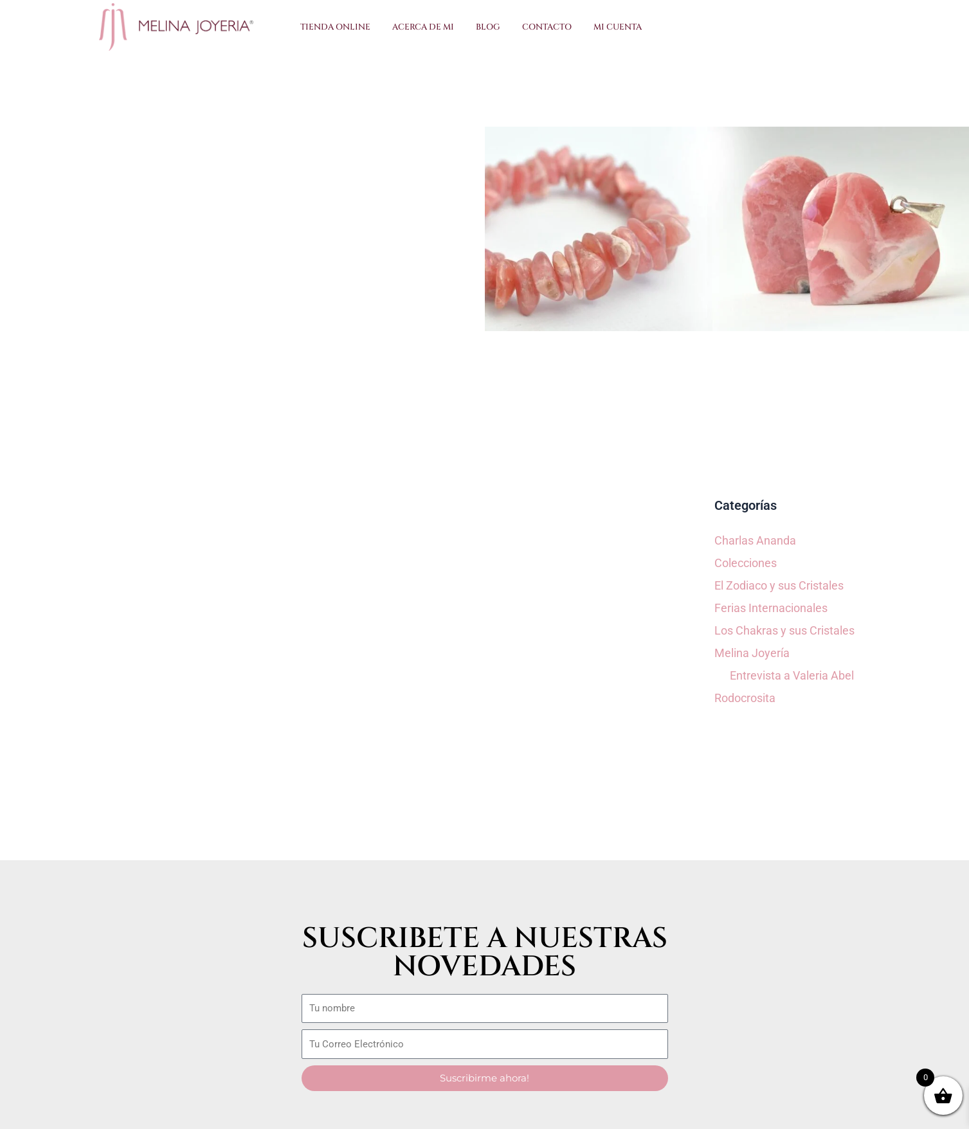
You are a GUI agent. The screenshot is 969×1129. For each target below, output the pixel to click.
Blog (488, 27)
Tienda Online (335, 27)
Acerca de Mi (423, 27)
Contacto (547, 27)
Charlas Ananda (755, 540)
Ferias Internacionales (771, 608)
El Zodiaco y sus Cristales (779, 585)
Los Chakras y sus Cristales (784, 630)
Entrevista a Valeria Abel (792, 675)
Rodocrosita (744, 698)
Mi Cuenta (617, 27)
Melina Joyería (752, 653)
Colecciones (745, 563)
